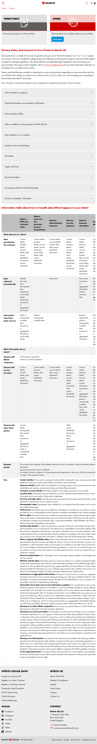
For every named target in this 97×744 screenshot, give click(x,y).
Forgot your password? (11, 676)
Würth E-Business (8, 696)
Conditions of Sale (88, 740)
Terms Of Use (75, 740)
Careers (53, 692)
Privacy (12, 8)
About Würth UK (57, 676)
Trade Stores (55, 688)
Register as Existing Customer (13, 684)
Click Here (57, 39)
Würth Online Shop (10, 692)
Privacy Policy (57, 740)
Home (4, 8)
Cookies (66, 740)
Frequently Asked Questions (13, 688)
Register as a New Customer (13, 680)
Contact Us (54, 696)
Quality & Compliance (59, 680)
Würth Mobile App (9, 700)
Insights (53, 684)
